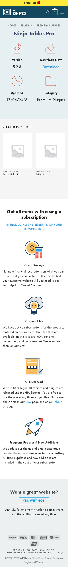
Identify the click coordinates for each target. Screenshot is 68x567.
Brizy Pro (41, 174)
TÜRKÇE (59, 552)
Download (51, 66)
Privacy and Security (40, 552)
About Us (18, 550)
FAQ (28, 402)
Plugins (26, 25)
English (34, 3)
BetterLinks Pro (12, 174)
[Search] (47, 12)
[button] (54, 12)
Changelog (47, 550)
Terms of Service (15, 552)
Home (12, 25)
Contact (32, 550)
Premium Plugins (48, 25)
